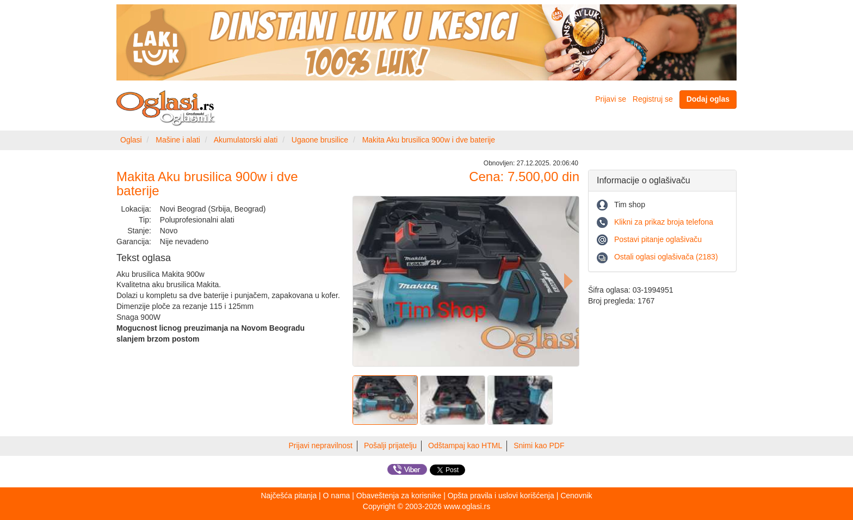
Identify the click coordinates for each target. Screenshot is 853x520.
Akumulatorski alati (246, 139)
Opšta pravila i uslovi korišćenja (501, 495)
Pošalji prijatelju (390, 445)
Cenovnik (576, 495)
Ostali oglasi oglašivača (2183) (666, 256)
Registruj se (653, 99)
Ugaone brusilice (320, 139)
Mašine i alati (178, 139)
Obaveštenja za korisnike (398, 495)
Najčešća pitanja (289, 495)
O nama (336, 495)
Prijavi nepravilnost (321, 445)
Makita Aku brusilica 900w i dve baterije (428, 139)
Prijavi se (610, 99)
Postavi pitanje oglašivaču (658, 239)
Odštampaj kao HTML (465, 445)
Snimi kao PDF (539, 445)
